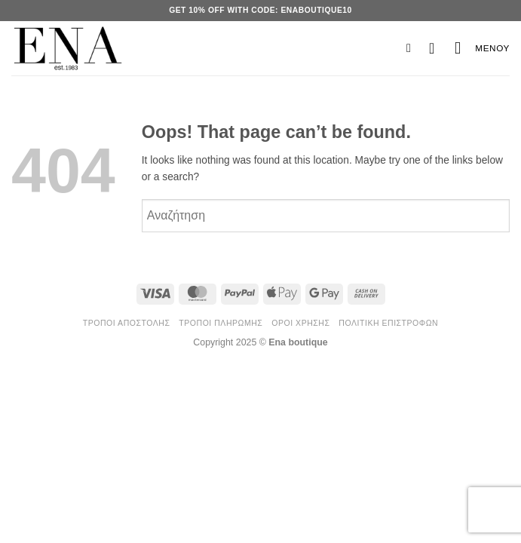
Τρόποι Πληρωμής (220, 322)
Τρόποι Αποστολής (126, 322)
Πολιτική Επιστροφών (388, 322)
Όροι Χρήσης (300, 322)
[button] (415, 48)
